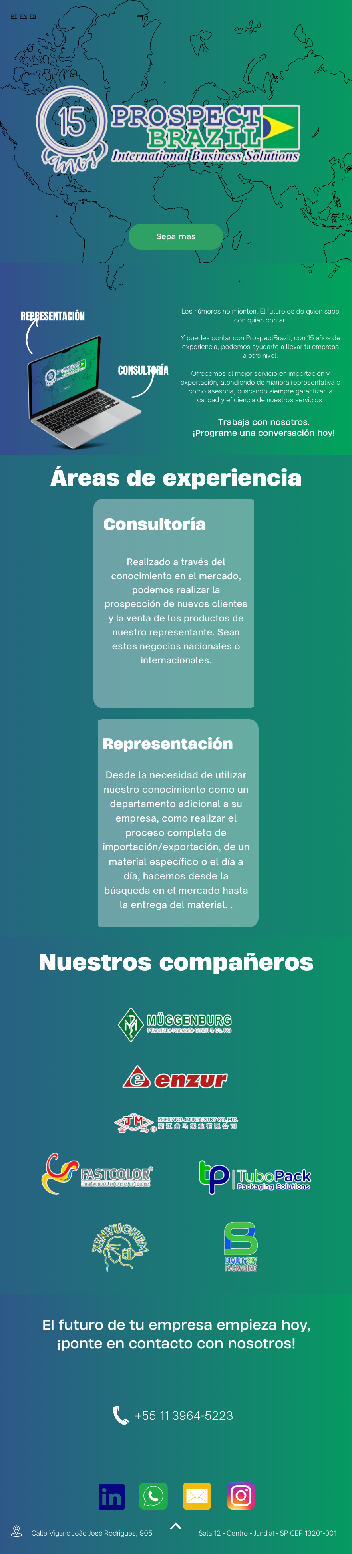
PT (14, 16)
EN (23, 16)
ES (33, 16)
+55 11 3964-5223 (184, 1416)
